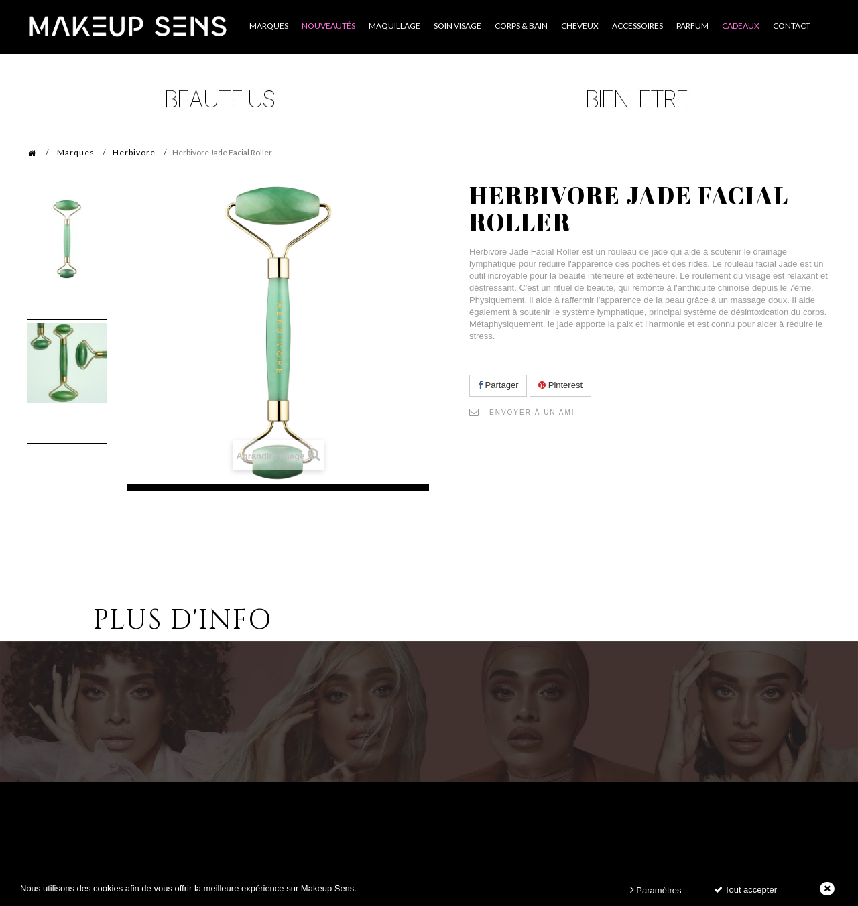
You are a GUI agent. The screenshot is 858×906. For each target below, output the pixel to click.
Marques (76, 152)
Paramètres (656, 889)
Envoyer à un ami (532, 412)
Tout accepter (745, 890)
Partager (498, 385)
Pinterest (560, 385)
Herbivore (134, 152)
